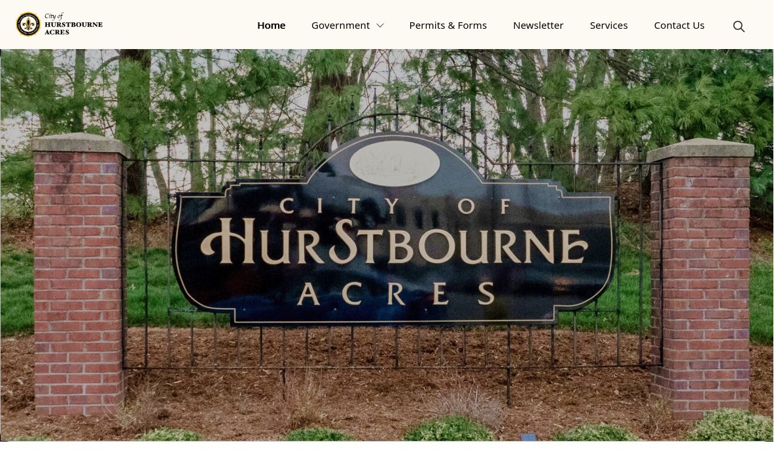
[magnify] (739, 26)
